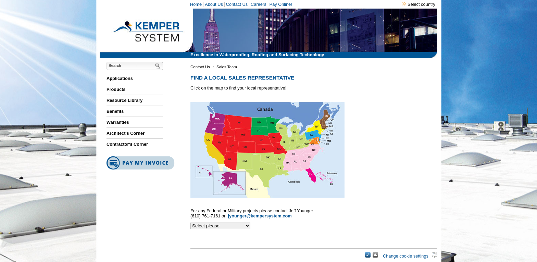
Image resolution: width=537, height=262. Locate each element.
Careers (258, 4)
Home (196, 4)
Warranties (118, 122)
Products (116, 89)
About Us (214, 4)
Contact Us (237, 4)
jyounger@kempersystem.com (260, 215)
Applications (120, 78)
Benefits (115, 111)
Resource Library (124, 100)
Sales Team (226, 67)
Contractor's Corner (127, 144)
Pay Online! (281, 4)
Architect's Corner (126, 133)
